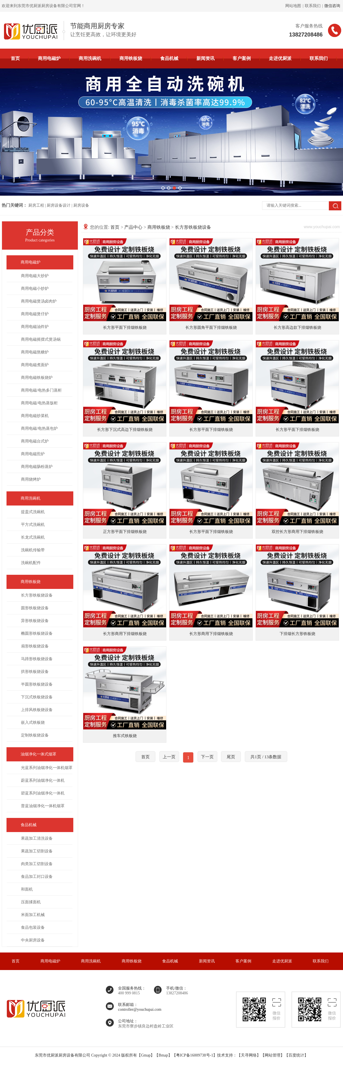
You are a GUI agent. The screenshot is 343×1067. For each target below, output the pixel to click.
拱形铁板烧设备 (35, 671)
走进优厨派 (280, 58)
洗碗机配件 (31, 563)
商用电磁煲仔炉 (35, 314)
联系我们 (313, 6)
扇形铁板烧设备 (35, 646)
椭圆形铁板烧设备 (37, 633)
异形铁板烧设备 (35, 621)
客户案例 (242, 58)
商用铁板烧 (130, 58)
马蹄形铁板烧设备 (37, 659)
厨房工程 (36, 205)
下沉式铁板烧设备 (37, 697)
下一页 (207, 757)
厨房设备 (81, 205)
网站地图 (293, 6)
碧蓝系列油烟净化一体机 (43, 793)
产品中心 (133, 227)
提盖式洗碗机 (33, 512)
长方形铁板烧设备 (37, 595)
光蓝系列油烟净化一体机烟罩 (46, 768)
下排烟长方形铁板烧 (297, 634)
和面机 (27, 889)
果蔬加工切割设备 (37, 851)
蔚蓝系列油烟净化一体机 (43, 780)
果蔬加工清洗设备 (37, 838)
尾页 (231, 757)
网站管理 (272, 1055)
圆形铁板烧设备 (35, 608)
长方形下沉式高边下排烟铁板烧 (125, 429)
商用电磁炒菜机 (35, 416)
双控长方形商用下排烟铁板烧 (297, 532)
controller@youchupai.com (139, 1009)
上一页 (169, 757)
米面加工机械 (33, 915)
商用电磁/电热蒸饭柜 (39, 403)
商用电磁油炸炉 (35, 327)
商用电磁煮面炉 (35, 365)
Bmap (163, 1055)
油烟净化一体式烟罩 (38, 754)
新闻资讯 (205, 58)
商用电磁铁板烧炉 (37, 377)
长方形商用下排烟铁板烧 (125, 634)
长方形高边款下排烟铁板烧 (297, 327)
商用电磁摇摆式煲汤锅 (41, 339)
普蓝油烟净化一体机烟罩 (43, 806)
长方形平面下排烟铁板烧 (125, 327)
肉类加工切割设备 (37, 864)
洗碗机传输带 (33, 550)
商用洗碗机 (90, 58)
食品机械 (169, 58)
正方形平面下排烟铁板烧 (125, 532)
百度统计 (296, 1055)
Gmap (146, 1055)
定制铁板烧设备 (35, 735)
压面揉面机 (31, 902)
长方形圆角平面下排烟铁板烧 (211, 327)
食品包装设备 (33, 927)
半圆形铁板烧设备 (37, 684)
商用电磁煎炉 (33, 454)
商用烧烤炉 (31, 479)
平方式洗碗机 (33, 524)
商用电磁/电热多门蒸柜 (41, 390)
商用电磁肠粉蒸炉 (37, 467)
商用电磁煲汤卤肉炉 (39, 301)
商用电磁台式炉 (35, 441)
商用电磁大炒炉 (35, 276)
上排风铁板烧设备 (37, 710)
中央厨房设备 (33, 940)
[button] (163, 188)
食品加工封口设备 (37, 876)
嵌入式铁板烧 (33, 722)
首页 (15, 58)
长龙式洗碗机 (33, 537)
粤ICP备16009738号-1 (194, 1055)
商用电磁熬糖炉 (35, 352)
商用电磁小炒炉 (35, 288)
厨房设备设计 (58, 205)
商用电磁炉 (49, 58)
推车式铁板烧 (125, 736)
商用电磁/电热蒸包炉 (39, 428)
